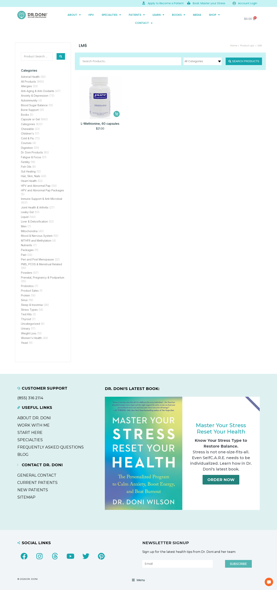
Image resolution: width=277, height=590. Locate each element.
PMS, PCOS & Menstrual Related (41, 264)
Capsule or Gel (30, 119)
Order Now (220, 481)
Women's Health (31, 338)
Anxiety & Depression (34, 95)
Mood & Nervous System (37, 235)
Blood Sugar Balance (34, 105)
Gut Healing (28, 171)
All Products (28, 81)
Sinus (24, 300)
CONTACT (144, 23)
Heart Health (29, 180)
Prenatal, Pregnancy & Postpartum (42, 277)
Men (24, 226)
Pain (23, 254)
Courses (26, 143)
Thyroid (26, 319)
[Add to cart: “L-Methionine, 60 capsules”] (116, 114)
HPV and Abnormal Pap (36, 185)
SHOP (214, 15)
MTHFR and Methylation (36, 240)
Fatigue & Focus (31, 157)
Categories (28, 124)
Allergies (26, 86)
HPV (91, 15)
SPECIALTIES (111, 15)
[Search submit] (61, 56)
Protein (25, 295)
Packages (27, 250)
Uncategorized (30, 323)
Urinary (25, 328)
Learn (158, 15)
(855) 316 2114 (30, 398)
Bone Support (30, 109)
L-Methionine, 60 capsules (100, 124)
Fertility (25, 162)
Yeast (24, 342)
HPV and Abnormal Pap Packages (42, 190)
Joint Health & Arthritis (34, 207)
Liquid (24, 216)
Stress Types (29, 309)
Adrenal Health (30, 76)
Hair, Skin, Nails (30, 176)
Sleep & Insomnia (32, 304)
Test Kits (26, 314)
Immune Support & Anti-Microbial (41, 198)
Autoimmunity (29, 100)
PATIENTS (137, 15)
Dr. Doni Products (32, 152)
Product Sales (30, 290)
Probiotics (27, 286)
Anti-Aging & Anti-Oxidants (37, 91)
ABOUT (74, 15)
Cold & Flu (27, 138)
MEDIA (197, 15)
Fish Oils (26, 166)
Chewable (27, 129)
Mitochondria (29, 231)
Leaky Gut (27, 212)
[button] (269, 582)
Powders (26, 272)
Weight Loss (28, 333)
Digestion (27, 147)
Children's (27, 133)
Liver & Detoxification (34, 221)
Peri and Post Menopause (37, 259)
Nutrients (26, 245)
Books (178, 15)
